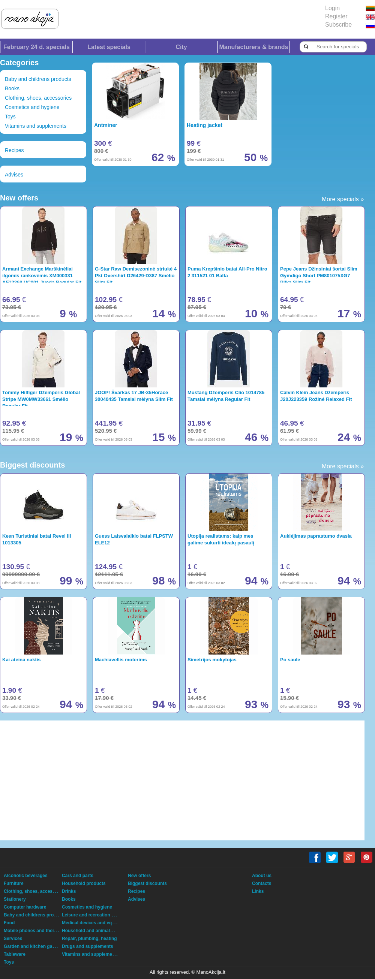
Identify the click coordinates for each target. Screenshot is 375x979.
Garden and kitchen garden (33, 946)
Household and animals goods (94, 930)
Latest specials (108, 47)
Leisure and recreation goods (93, 915)
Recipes (14, 150)
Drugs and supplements (87, 946)
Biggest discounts (147, 883)
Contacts (261, 883)
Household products (84, 883)
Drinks (69, 891)
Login (332, 8)
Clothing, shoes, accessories (38, 98)
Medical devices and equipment (95, 922)
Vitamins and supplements (35, 126)
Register (336, 16)
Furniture (14, 883)
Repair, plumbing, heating (89, 938)
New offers (139, 875)
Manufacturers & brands (253, 47)
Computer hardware (25, 907)
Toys (10, 117)
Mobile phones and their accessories (43, 930)
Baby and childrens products (38, 79)
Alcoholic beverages (26, 875)
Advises (14, 175)
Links (258, 891)
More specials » (343, 199)
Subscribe (338, 24)
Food (9, 922)
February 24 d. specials (36, 47)
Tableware (15, 954)
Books (12, 88)
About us (262, 875)
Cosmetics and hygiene (32, 107)
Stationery (15, 899)
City (181, 47)
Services (13, 938)
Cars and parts (77, 875)
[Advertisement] (167, 780)
